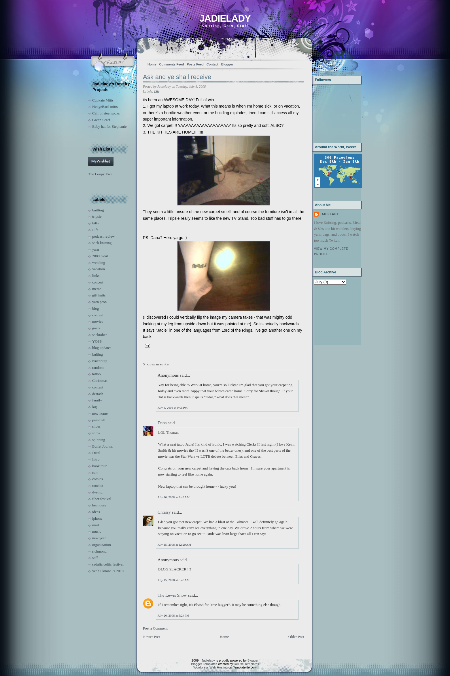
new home (100, 413)
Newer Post (151, 636)
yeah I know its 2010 (108, 571)
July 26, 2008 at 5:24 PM (173, 615)
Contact (212, 64)
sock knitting (102, 243)
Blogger (227, 64)
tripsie (97, 216)
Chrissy (164, 512)
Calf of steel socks (106, 113)
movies (97, 321)
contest (97, 315)
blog (95, 308)
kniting (97, 354)
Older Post (296, 636)
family (97, 400)
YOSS (97, 341)
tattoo (96, 374)
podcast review (103, 236)
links (95, 275)
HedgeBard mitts (105, 106)
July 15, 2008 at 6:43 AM (174, 580)
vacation (98, 269)
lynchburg (99, 361)
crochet (97, 485)
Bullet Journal (102, 446)
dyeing (97, 492)
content (97, 387)
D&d (96, 452)
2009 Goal (100, 256)
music (96, 531)
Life (95, 230)
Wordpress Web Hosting (210, 667)
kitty (95, 223)
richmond (99, 551)
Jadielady (225, 18)
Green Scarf (101, 120)
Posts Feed (195, 64)
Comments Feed (171, 64)
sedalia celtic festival (108, 564)
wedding (98, 262)
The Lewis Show (172, 595)
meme (96, 289)
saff (95, 557)
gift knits (99, 295)
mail (95, 525)
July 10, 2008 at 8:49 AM (174, 497)
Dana (162, 422)
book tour (99, 466)
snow (96, 433)
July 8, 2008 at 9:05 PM (173, 407)
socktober (99, 335)
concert (97, 282)
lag (94, 407)
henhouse (99, 505)
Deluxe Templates (246, 664)
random (98, 367)
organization (101, 544)
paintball (98, 420)
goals (96, 328)
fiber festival (101, 499)
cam (95, 472)
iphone (97, 518)
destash (97, 394)
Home (152, 64)
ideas (96, 512)
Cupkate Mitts (103, 100)
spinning (98, 439)
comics (97, 479)
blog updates (101, 347)
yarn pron (99, 302)
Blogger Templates (204, 664)
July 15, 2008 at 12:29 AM (174, 544)
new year (99, 538)
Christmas (99, 380)
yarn (95, 249)
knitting (98, 210)
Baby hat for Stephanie (109, 126)
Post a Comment (155, 628)
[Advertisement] (332, 314)
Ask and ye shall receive (177, 76)
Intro (95, 459)
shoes (96, 426)
